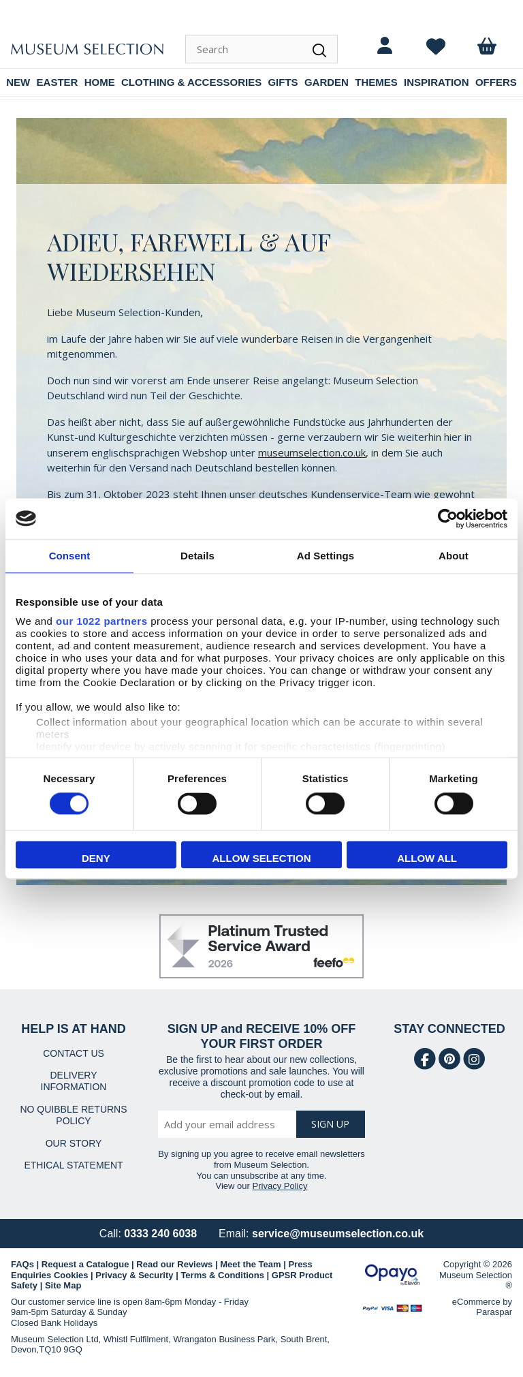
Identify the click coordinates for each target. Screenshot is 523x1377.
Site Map (63, 1285)
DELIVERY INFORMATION (74, 1081)
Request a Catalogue (85, 1264)
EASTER (57, 82)
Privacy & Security (134, 1275)
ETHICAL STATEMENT (73, 1165)
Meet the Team (250, 1264)
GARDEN (326, 82)
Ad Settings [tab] (325, 555)
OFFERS (496, 82)
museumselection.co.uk (312, 452)
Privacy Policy (280, 1186)
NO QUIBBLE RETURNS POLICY (73, 1115)
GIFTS (283, 82)
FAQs (22, 1264)
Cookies (71, 1275)
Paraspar (494, 1312)
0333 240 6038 (160, 1233)
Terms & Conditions (222, 1275)
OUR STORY (74, 1143)
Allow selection (261, 858)
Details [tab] (197, 555)
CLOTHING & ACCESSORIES (191, 82)
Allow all (427, 858)
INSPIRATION (436, 82)
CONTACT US (73, 1053)
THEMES (376, 82)
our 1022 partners (101, 621)
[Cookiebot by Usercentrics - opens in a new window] (447, 518)
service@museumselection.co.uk (338, 1233)
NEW (18, 82)
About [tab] (454, 555)
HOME (99, 82)
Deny (96, 858)
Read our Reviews (174, 1264)
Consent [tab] (70, 555)
